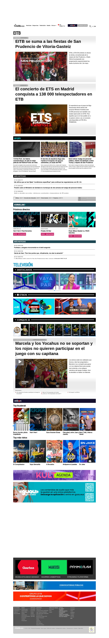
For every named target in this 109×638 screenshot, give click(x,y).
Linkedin (72, 615)
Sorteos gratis (63, 611)
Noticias (28, 25)
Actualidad (33, 609)
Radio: (23, 607)
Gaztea (23, 613)
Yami (41, 334)
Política (32, 612)
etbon (23, 295)
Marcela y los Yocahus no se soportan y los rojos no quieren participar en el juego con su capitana (54, 348)
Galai (58, 334)
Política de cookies (51, 628)
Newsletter (72, 607)
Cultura (32, 613)
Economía (33, 610)
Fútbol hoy (38, 609)
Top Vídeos (51, 609)
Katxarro (75, 334)
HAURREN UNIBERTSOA (50, 577)
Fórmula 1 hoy (39, 614)
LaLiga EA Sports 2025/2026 (42, 610)
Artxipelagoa (24, 620)
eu (93, 26)
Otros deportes (39, 623)
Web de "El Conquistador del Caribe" (51, 392)
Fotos (50, 610)
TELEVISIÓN (23, 265)
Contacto (76, 628)
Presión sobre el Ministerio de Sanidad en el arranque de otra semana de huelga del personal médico (48, 188)
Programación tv (17, 609)
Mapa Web (80, 628)
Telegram (72, 613)
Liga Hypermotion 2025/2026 (42, 613)
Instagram (72, 612)
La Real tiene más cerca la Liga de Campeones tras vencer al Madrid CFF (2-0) (40, 259)
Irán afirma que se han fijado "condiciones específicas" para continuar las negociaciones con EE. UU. (48, 182)
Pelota (37, 619)
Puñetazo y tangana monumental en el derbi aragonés (32, 247)
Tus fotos (82, 198)
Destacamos (24, 270)
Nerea (84, 334)
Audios (50, 612)
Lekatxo (50, 334)
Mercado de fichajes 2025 (41, 616)
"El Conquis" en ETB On (74, 392)
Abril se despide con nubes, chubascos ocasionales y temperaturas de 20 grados (41, 193)
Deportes (35, 25)
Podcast (23, 619)
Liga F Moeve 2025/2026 (41, 612)
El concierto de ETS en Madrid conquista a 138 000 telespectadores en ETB (53, 94)
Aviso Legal (43, 628)
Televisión (42, 25)
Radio (48, 25)
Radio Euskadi (25, 610)
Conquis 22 (23, 320)
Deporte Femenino (40, 617)
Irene (67, 334)
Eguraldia (33, 616)
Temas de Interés (63, 614)
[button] (94, 220)
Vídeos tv (16, 612)
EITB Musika (24, 614)
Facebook (72, 609)
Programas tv (16, 610)
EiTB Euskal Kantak (26, 616)
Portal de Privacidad (35, 628)
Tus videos (82, 200)
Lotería (61, 613)
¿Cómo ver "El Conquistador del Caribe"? (52, 393)
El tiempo (61, 608)
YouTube (72, 616)
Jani (24, 334)
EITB (17, 33)
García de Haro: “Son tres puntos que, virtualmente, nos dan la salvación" (38, 253)
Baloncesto (38, 621)
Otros (53, 25)
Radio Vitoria (24, 612)
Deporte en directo (40, 624)
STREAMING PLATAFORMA (77, 577)
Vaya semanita (17, 613)
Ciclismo (38, 620)
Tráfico (61, 609)
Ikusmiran (33, 614)
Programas (24, 617)
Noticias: (33, 607)
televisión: (17, 607)
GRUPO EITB (83, 25)
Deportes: (39, 607)
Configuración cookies (61, 628)
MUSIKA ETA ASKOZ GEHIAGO (27, 577)
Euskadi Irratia (25, 609)
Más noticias (20, 176)
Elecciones (62, 612)
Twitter (71, 610)
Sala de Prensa (63, 616)
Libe (33, 334)
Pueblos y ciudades (64, 615)
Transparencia (70, 628)
